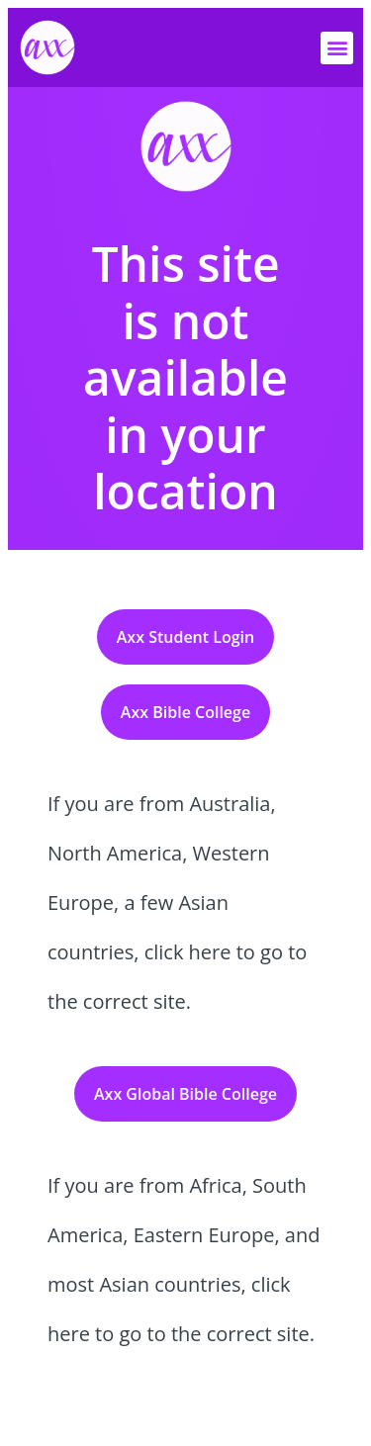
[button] (337, 48)
